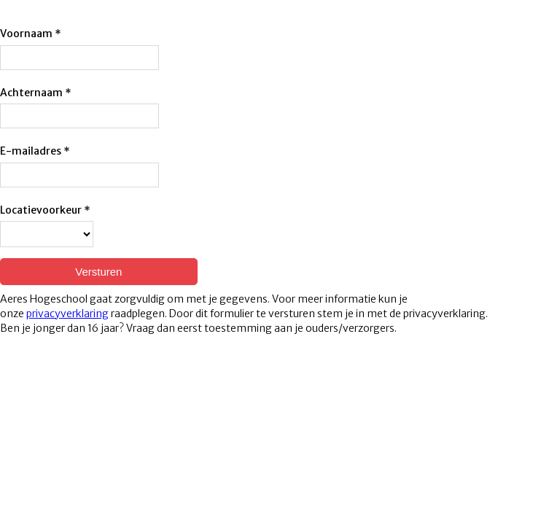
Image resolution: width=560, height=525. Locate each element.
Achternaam (31, 92)
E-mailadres (30, 151)
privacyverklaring (67, 313)
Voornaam (26, 33)
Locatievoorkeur (41, 210)
